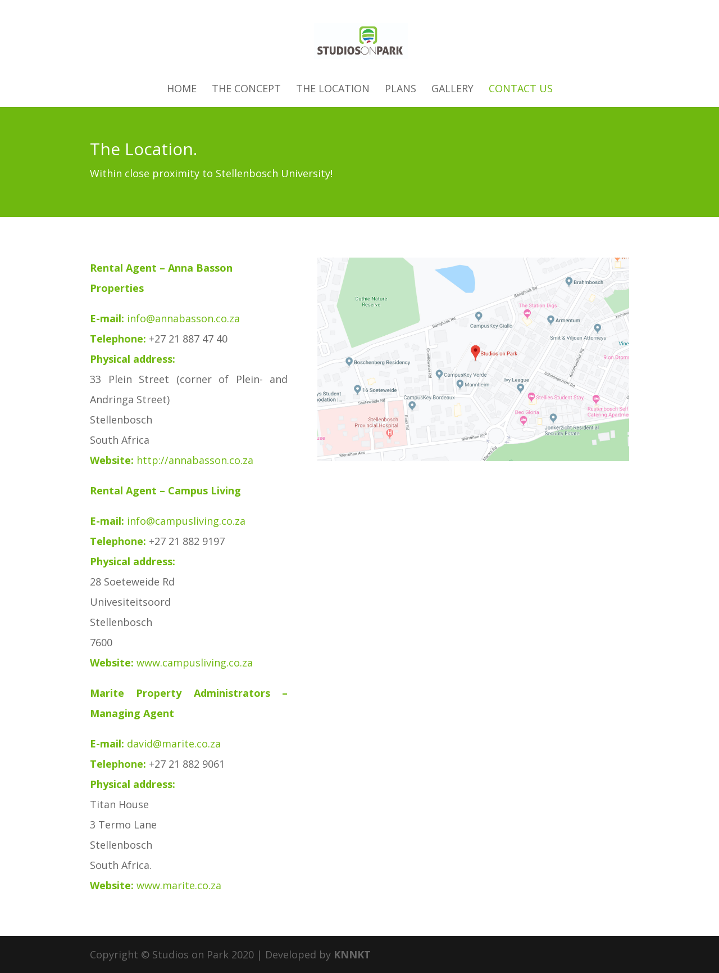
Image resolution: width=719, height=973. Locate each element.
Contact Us (521, 89)
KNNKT (352, 954)
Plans (400, 89)
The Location (333, 89)
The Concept (246, 89)
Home (182, 89)
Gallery (452, 89)
